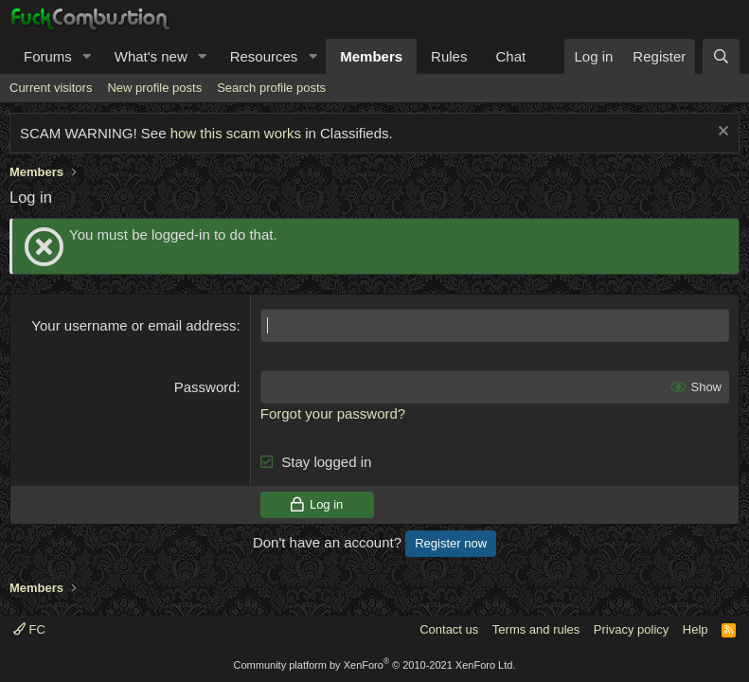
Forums (48, 56)
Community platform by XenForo (375, 665)
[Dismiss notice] (721, 133)
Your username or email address (133, 325)
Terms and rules (536, 629)
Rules (449, 56)
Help (695, 629)
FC (29, 629)
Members (371, 56)
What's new (151, 56)
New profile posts (154, 88)
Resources (264, 56)
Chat (510, 56)
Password (205, 387)
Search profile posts (271, 88)
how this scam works (235, 133)
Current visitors (50, 88)
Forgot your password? (332, 413)
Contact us (448, 629)
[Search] (721, 56)
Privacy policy (631, 629)
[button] (87, 56)
